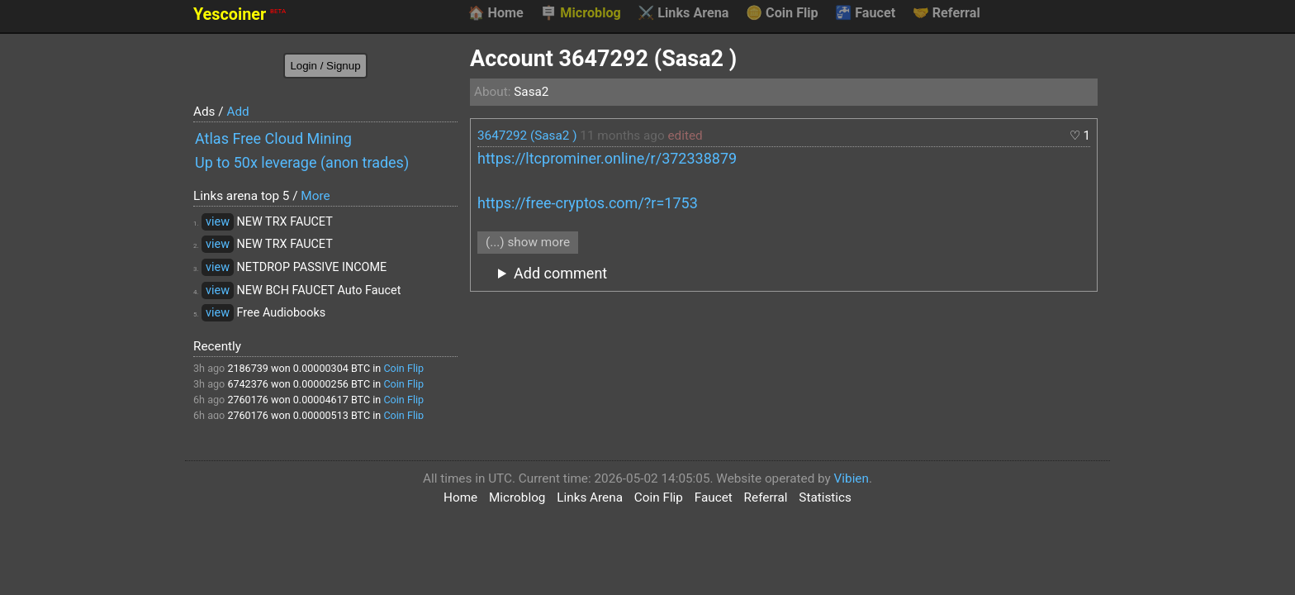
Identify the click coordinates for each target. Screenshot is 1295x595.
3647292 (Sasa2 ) (527, 135)
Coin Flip (782, 13)
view (218, 222)
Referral (946, 13)
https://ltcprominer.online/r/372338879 (607, 158)
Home (495, 13)
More (315, 195)
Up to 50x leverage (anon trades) (302, 162)
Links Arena (683, 13)
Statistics (825, 497)
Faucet (865, 13)
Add (237, 111)
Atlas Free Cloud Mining (273, 138)
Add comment (560, 273)
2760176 (247, 399)
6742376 (247, 384)
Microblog (580, 13)
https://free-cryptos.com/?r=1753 (587, 203)
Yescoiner (239, 14)
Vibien (851, 478)
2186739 (247, 368)
